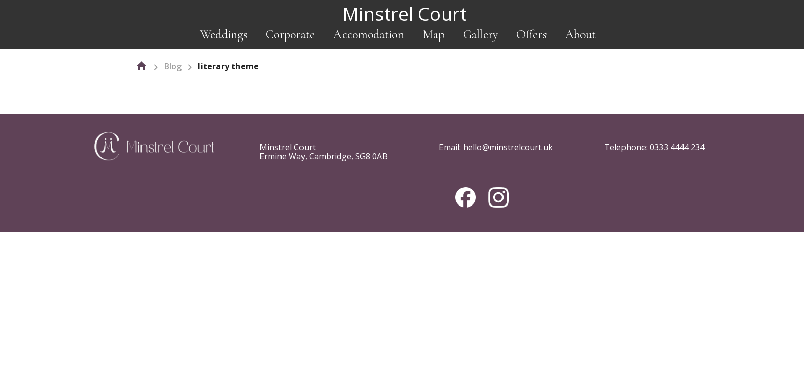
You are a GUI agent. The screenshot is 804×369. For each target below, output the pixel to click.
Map (434, 34)
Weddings (223, 34)
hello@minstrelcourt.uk (508, 147)
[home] (141, 66)
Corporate (290, 34)
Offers (531, 34)
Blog (173, 66)
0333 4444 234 (677, 147)
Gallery (480, 34)
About (580, 34)
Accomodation (368, 34)
